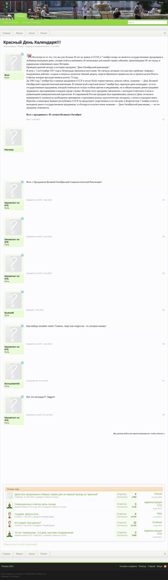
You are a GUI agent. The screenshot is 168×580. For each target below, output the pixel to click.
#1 (164, 119)
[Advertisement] (95, 150)
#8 (164, 415)
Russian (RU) (7, 566)
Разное (20, 46)
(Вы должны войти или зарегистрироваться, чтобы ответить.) (139, 434)
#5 (164, 310)
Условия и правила (128, 566)
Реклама (9, 149)
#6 (164, 344)
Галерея (34, 16)
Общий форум (48, 517)
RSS (165, 566)
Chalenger (19, 497)
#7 (164, 381)
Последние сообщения (31, 23)
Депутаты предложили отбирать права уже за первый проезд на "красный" (56, 494)
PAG (159, 513)
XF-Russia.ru (14, 576)
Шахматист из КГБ (12, 204)
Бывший (9, 313)
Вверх (159, 566)
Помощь (142, 566)
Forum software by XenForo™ (23, 574)
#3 (164, 237)
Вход (161, 2)
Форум (20, 16)
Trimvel (158, 494)
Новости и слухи (51, 497)
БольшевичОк (12, 383)
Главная (7, 16)
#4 (164, 273)
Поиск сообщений (10, 23)
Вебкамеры (50, 16)
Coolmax (18, 517)
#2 (164, 200)
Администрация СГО (23, 507)
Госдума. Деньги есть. (27, 514)
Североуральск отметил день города (35, 504)
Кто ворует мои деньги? (28, 522)
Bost (47, 46)
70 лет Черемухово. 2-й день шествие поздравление (44, 532)
